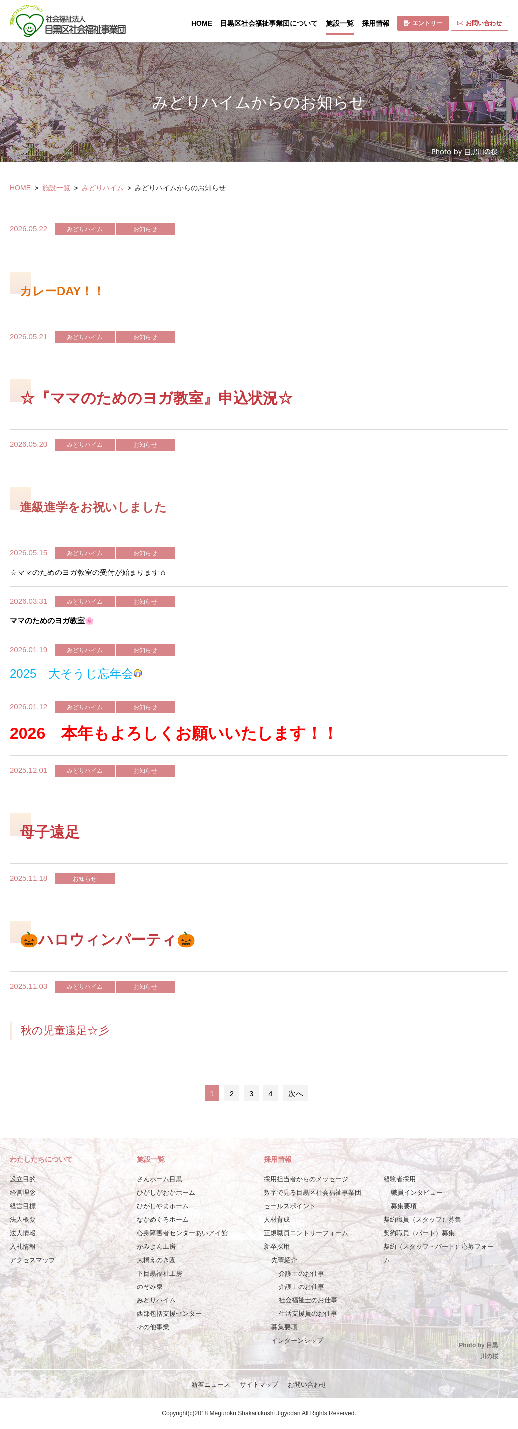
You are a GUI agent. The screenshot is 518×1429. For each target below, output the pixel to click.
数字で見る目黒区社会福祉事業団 (312, 1192)
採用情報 (375, 23)
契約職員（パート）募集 (419, 1233)
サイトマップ (259, 1384)
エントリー (423, 23)
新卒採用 (277, 1246)
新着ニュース (210, 1384)
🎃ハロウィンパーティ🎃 (107, 939)
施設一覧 (340, 23)
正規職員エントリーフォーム (306, 1233)
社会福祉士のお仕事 (308, 1300)
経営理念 (23, 1192)
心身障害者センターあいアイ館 (182, 1233)
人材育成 (277, 1219)
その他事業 (153, 1327)
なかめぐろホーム (163, 1219)
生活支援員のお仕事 (308, 1313)
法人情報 (23, 1233)
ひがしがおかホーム (166, 1192)
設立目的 (23, 1179)
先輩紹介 (284, 1260)
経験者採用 (400, 1179)
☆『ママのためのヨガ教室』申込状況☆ (156, 398)
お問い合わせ (479, 23)
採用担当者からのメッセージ (306, 1179)
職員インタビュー (417, 1192)
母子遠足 (50, 832)
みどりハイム (103, 188)
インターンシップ (297, 1340)
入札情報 (23, 1246)
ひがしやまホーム (163, 1206)
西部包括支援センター (169, 1313)
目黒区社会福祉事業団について (269, 23)
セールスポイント (290, 1206)
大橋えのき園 (156, 1260)
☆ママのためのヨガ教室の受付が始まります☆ (88, 572)
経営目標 (23, 1206)
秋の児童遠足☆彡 (65, 1030)
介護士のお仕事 (301, 1273)
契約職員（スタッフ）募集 (422, 1219)
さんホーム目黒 (159, 1179)
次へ (295, 1093)
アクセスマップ (32, 1260)
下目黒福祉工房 (159, 1273)
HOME (201, 23)
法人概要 (23, 1219)
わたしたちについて (41, 1159)
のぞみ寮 (150, 1286)
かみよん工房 (156, 1246)
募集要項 (284, 1327)
